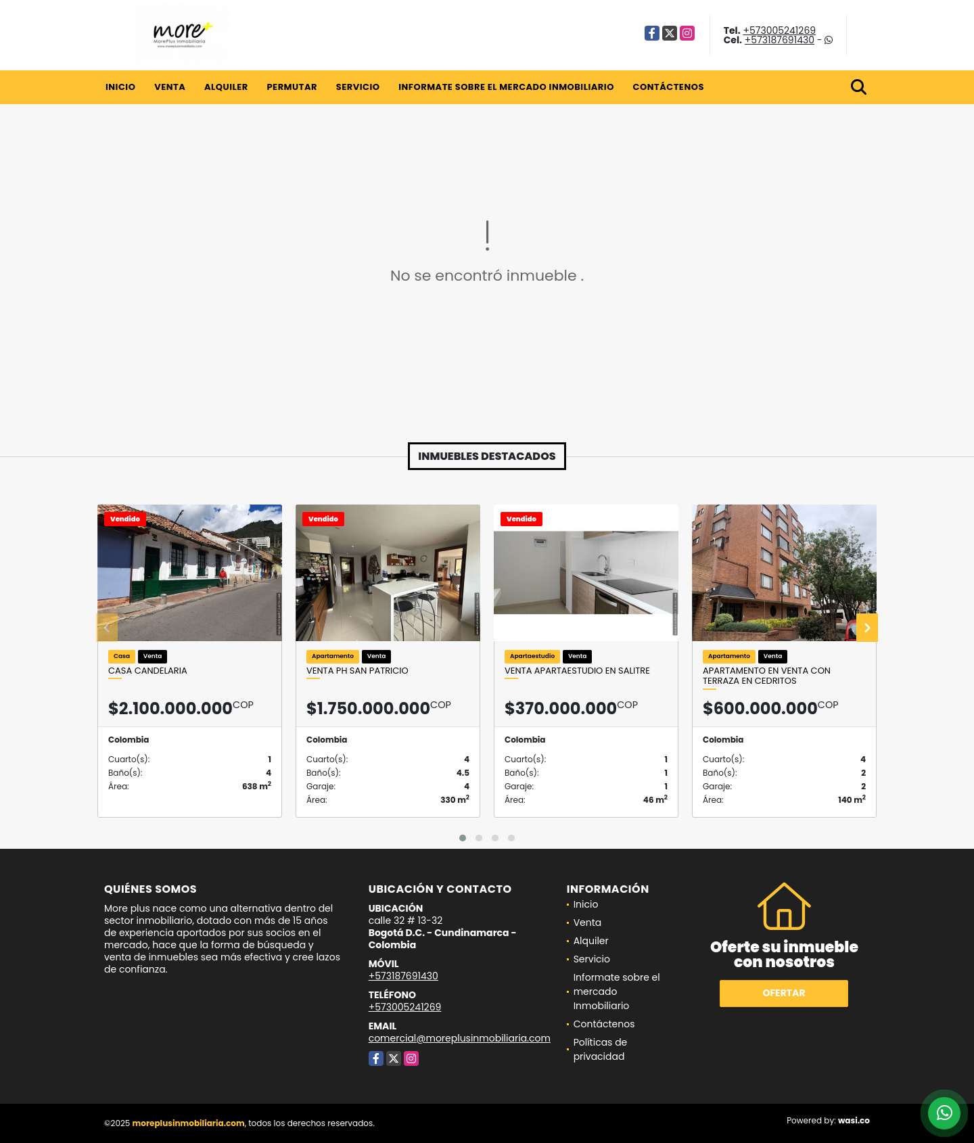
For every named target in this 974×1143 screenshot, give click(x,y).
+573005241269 (779, 30)
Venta (169, 86)
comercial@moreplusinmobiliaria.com (460, 1038)
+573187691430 (779, 40)
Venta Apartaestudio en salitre (577, 671)
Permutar (291, 86)
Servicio (358, 86)
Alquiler (226, 86)
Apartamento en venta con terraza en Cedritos (767, 676)
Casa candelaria (147, 671)
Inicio (120, 86)
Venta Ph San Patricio (357, 671)
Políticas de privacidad (601, 1049)
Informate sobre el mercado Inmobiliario (506, 86)
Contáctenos (668, 86)
